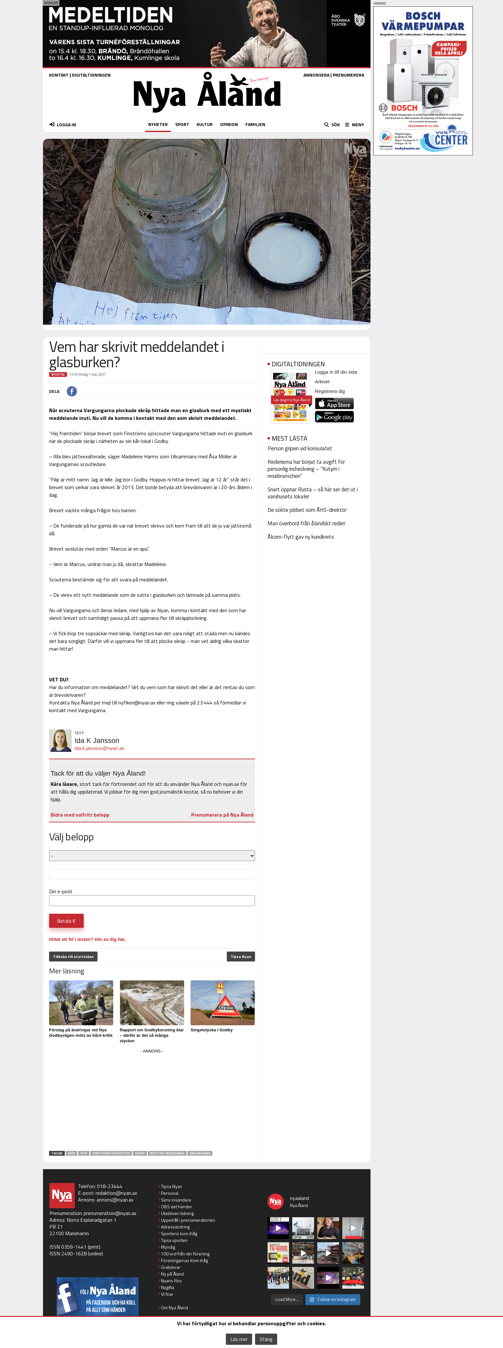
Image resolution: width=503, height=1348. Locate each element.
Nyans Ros (171, 1280)
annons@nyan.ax (115, 1199)
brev (71, 1153)
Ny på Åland (172, 1273)
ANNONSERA (316, 74)
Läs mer (239, 1339)
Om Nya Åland (174, 1307)
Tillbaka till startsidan (73, 956)
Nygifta (167, 1287)
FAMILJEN (255, 124)
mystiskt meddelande (167, 1153)
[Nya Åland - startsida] (207, 114)
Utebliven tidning (177, 1213)
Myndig (168, 1247)
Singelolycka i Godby (212, 1030)
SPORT (182, 124)
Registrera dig (330, 391)
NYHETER (158, 124)
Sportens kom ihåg (179, 1233)
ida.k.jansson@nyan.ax (99, 748)
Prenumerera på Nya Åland (222, 815)
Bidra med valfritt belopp (80, 815)
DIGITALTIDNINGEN (91, 74)
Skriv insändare (176, 1199)
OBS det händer (176, 1206)
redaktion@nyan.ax (116, 1193)
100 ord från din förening (185, 1253)
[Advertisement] (152, 1100)
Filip (84, 1153)
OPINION (229, 124)
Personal (169, 1193)
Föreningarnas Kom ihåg (184, 1260)
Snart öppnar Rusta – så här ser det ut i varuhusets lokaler (313, 493)
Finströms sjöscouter (111, 1153)
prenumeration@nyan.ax (110, 1213)
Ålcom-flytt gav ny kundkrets (301, 537)
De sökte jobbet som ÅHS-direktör (307, 510)
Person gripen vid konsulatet (300, 448)
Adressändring (175, 1226)
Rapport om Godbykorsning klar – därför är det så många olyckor (152, 1035)
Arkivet (322, 381)
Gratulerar (170, 1267)
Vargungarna (200, 1153)
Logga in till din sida (336, 372)
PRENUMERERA (348, 74)
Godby (140, 1153)
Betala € (66, 921)
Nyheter (58, 374)
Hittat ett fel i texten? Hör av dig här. (87, 939)
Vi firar (167, 1294)
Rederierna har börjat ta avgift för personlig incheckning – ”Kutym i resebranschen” (306, 469)
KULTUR (205, 124)
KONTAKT (59, 74)
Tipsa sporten (174, 1240)
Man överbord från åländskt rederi (306, 523)
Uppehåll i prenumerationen (188, 1220)
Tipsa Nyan (241, 956)
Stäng (266, 1339)
